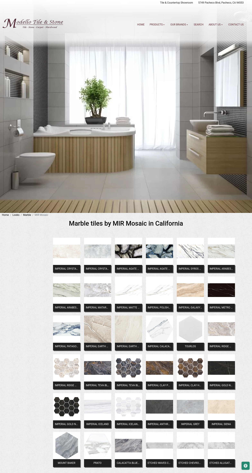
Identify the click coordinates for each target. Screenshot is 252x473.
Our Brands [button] (178, 24)
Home (140, 24)
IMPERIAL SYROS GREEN (190, 268)
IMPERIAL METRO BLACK (221, 307)
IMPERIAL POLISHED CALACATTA (159, 307)
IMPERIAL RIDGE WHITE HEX (66, 385)
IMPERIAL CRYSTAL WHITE (66, 268)
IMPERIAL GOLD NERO (221, 385)
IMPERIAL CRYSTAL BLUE (97, 268)
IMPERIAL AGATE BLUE (159, 268)
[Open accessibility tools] (246, 466)
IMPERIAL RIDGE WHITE (221, 346)
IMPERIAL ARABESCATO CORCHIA (221, 268)
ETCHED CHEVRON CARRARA (190, 462)
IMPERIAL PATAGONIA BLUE (66, 346)
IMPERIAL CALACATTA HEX (159, 346)
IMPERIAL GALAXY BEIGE (190, 307)
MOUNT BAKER (66, 462)
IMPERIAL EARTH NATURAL (97, 346)
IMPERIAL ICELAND (97, 424)
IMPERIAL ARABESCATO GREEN (66, 307)
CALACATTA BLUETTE (128, 462)
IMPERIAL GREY (190, 424)
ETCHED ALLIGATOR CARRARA (221, 462)
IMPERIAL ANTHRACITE (159, 424)
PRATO (98, 462)
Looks (16, 214)
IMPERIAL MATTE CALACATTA (128, 307)
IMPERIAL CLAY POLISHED (159, 385)
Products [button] (156, 24)
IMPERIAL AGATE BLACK (128, 268)
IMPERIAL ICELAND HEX (128, 424)
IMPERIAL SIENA (221, 424)
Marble (27, 214)
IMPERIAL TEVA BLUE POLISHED (97, 385)
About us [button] (215, 24)
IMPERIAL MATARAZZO (97, 307)
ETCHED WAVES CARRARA (159, 462)
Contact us (236, 24)
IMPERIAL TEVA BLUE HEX (128, 385)
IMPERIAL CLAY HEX (190, 385)
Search (198, 24)
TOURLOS (190, 346)
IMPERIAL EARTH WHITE (128, 346)
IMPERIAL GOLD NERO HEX (66, 424)
